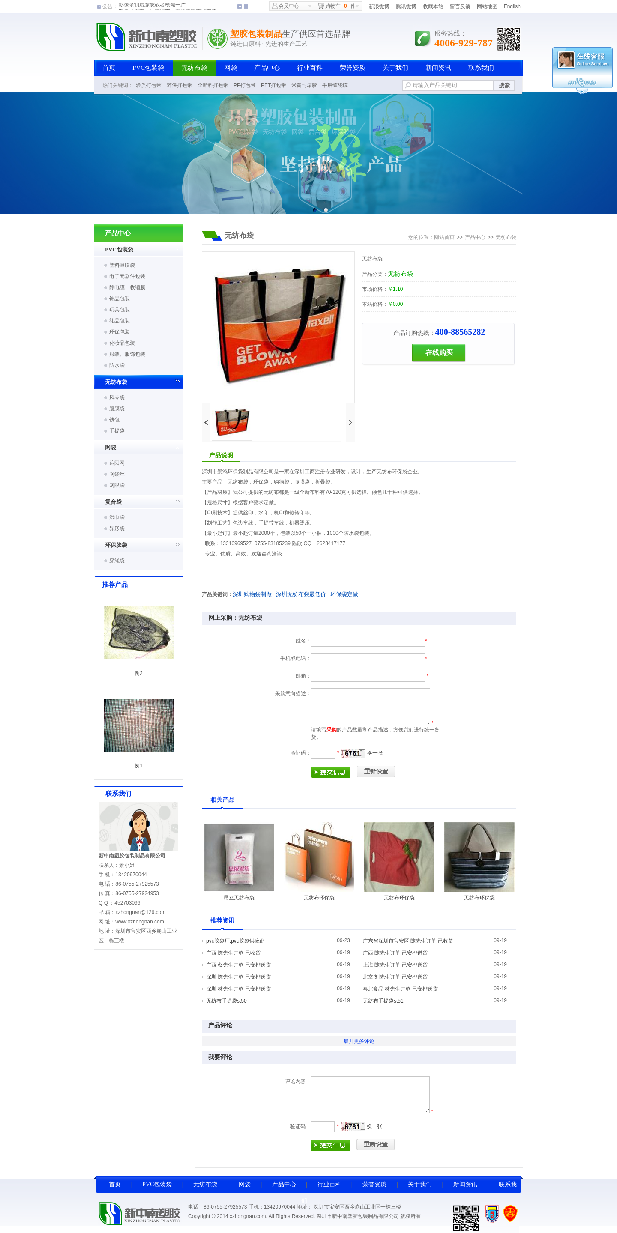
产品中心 (267, 67)
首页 (108, 67)
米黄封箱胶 (304, 85)
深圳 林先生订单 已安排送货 (238, 989)
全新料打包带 (213, 85)
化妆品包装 (122, 343)
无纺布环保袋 (319, 898)
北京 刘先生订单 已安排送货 (395, 977)
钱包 (114, 420)
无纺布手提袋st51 (383, 1001)
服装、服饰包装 (127, 354)
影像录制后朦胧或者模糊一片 (152, 6)
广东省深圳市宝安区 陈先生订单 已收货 (408, 941)
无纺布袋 (194, 67)
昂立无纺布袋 (239, 898)
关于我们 (395, 67)
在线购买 (439, 352)
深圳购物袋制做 (252, 594)
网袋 (230, 67)
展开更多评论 (359, 1041)
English (512, 6)
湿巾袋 (117, 517)
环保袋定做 (344, 594)
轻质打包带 (149, 85)
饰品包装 (119, 299)
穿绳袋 (117, 561)
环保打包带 (179, 85)
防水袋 (117, 365)
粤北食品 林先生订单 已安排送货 (400, 989)
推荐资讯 (222, 920)
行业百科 (310, 67)
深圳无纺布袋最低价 (301, 594)
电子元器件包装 (127, 276)
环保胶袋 (116, 545)
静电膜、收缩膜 (127, 287)
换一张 (375, 753)
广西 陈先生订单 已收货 (233, 953)
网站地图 (487, 6)
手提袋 (117, 431)
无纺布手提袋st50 (226, 1001)
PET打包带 (273, 85)
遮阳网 (117, 463)
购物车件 (336, 6)
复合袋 (113, 502)
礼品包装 (119, 321)
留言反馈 (460, 6)
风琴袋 (117, 397)
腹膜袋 (117, 409)
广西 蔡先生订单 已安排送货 (238, 965)
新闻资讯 (438, 67)
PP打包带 (245, 85)
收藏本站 (433, 6)
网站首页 (444, 237)
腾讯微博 (406, 6)
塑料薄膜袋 (122, 265)
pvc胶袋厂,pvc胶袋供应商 (235, 941)
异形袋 (117, 528)
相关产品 (222, 800)
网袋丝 (117, 474)
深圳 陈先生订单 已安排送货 (238, 977)
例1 (139, 766)
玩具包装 (119, 310)
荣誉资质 (352, 67)
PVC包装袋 (148, 67)
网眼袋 (117, 485)
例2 (139, 673)
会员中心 (285, 6)
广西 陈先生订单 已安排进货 (395, 953)
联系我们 (481, 67)
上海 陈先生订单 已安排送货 (395, 965)
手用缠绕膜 (335, 85)
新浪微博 (379, 6)
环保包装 (119, 332)
